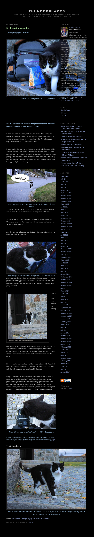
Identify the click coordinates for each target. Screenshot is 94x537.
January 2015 (65, 319)
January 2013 (65, 254)
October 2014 (65, 310)
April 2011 (64, 207)
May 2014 (64, 296)
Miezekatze (16, 519)
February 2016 (66, 347)
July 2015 (64, 330)
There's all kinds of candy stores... (73, 136)
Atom (71, 388)
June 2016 (64, 355)
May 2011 (64, 210)
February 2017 (66, 361)
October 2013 (65, 280)
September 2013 (66, 277)
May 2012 (64, 238)
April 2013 (64, 263)
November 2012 (66, 249)
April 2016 (64, 350)
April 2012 (64, 235)
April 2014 (64, 294)
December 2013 (66, 285)
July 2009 (64, 179)
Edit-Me (63, 113)
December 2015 (66, 341)
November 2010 (66, 196)
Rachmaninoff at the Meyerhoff (71, 144)
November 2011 (66, 224)
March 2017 (65, 364)
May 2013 (64, 266)
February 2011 (66, 201)
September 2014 (66, 308)
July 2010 (64, 187)
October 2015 (65, 336)
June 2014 (64, 299)
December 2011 (66, 226)
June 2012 (64, 240)
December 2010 (66, 198)
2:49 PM (30, 522)
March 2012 (65, 232)
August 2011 (65, 215)
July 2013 (64, 271)
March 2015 (65, 324)
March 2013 (65, 260)
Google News (65, 110)
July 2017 (64, 369)
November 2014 (66, 313)
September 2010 (66, 193)
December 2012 (66, 252)
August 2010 (65, 190)
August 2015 (65, 333)
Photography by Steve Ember (31, 519)
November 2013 (66, 282)
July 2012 (64, 243)
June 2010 (64, 184)
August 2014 (65, 305)
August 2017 (65, 372)
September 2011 (66, 218)
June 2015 (64, 327)
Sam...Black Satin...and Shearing (72, 166)
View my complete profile (71, 100)
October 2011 (65, 221)
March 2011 (65, 204)
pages (53, 440)
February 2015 (66, 322)
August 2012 (65, 246)
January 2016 (65, 344)
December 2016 (66, 358)
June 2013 (64, 268)
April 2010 (64, 182)
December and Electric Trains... (72, 163)
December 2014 (66, 316)
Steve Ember (74, 27)
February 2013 (66, 257)
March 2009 (65, 176)
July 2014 (64, 302)
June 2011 (64, 212)
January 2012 (65, 229)
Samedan (46, 519)
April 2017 (64, 366)
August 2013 (65, 274)
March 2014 (65, 291)
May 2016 (64, 352)
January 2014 (65, 288)
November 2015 (66, 338)
